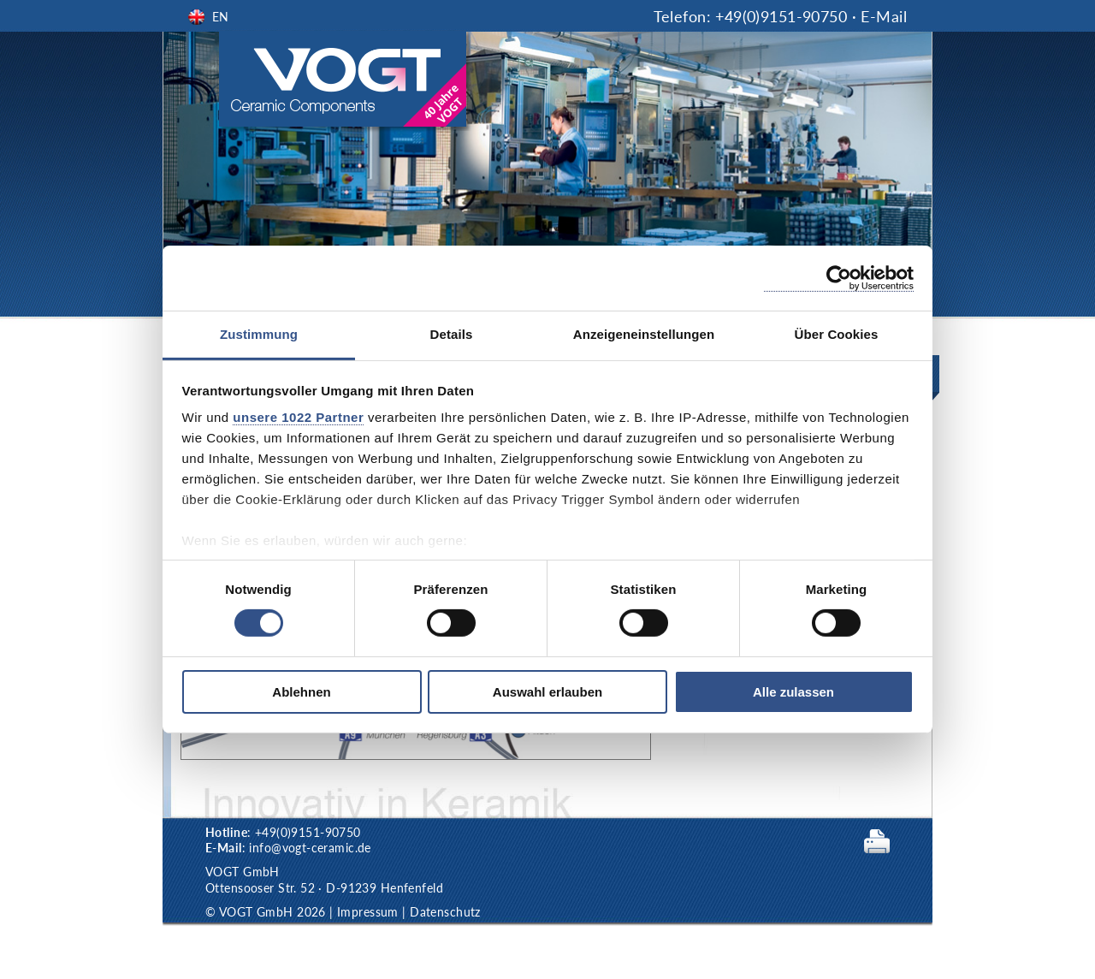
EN (220, 16)
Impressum (368, 912)
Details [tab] (451, 334)
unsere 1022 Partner (298, 417)
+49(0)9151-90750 (781, 16)
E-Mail (884, 16)
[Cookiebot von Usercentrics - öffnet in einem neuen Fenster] (839, 277)
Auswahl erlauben (547, 692)
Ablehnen (301, 692)
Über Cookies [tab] (837, 334)
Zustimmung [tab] (259, 334)
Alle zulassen (793, 692)
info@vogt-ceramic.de (309, 847)
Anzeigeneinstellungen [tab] (643, 334)
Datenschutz (445, 912)
